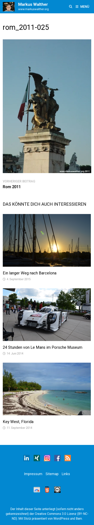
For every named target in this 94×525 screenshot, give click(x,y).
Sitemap (52, 474)
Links (66, 474)
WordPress (61, 518)
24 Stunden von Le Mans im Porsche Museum (42, 347)
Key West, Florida (18, 421)
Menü (82, 7)
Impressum (33, 474)
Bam (79, 518)
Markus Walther (33, 4)
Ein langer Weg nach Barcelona (29, 273)
